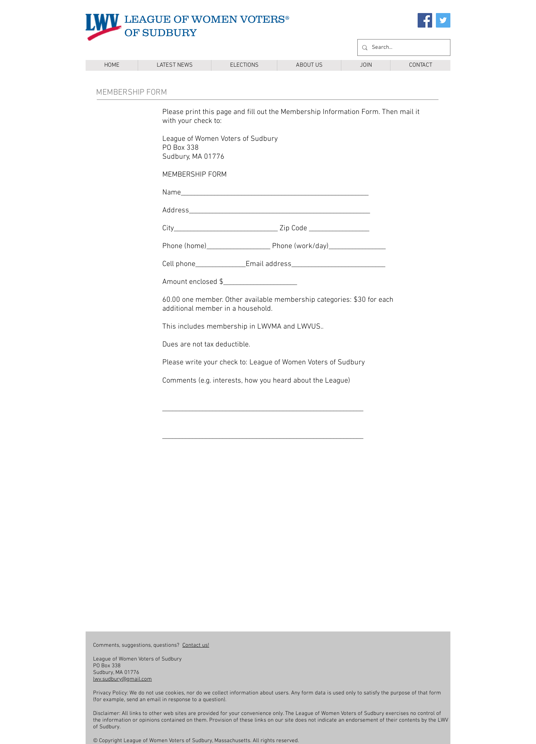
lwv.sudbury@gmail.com (122, 679)
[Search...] (403, 47)
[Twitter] (443, 20)
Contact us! (195, 645)
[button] (244, 65)
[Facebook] (425, 20)
